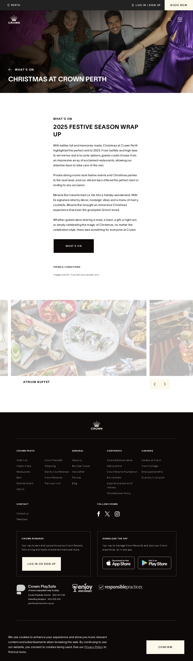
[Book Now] (179, 5)
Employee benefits (152, 477)
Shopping (50, 471)
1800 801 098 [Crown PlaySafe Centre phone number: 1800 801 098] (59, 601)
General (78, 457)
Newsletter (78, 477)
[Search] (170, 20)
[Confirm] (165, 647)
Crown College (150, 471)
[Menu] (180, 20)
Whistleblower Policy (119, 499)
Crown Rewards (53, 483)
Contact (23, 510)
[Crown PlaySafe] (41, 596)
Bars (19, 483)
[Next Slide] (165, 390)
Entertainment (25, 489)
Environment (114, 483)
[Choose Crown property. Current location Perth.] (13, 5)
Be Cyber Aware (81, 471)
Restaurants (23, 477)
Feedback (22, 525)
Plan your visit (53, 489)
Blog (74, 489)
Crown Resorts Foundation (122, 477)
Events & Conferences (57, 477)
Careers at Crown (151, 466)
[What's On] (19, 70)
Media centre (114, 471)
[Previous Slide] (155, 390)
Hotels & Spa (24, 471)
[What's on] (74, 246)
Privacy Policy (93, 647)
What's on (22, 466)
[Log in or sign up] (41, 570)
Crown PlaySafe (53, 466)
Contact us (23, 519)
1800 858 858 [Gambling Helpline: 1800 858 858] (54, 605)
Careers (147, 457)
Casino (20, 495)
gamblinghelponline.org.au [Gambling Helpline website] (41, 609)
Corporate (114, 457)
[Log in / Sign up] (146, 5)
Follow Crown (107, 510)
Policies (76, 483)
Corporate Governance (119, 466)
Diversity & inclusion (153, 483)
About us (77, 466)
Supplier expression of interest (120, 491)
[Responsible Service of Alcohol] (82, 601)
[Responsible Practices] (120, 601)
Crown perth (26, 457)
